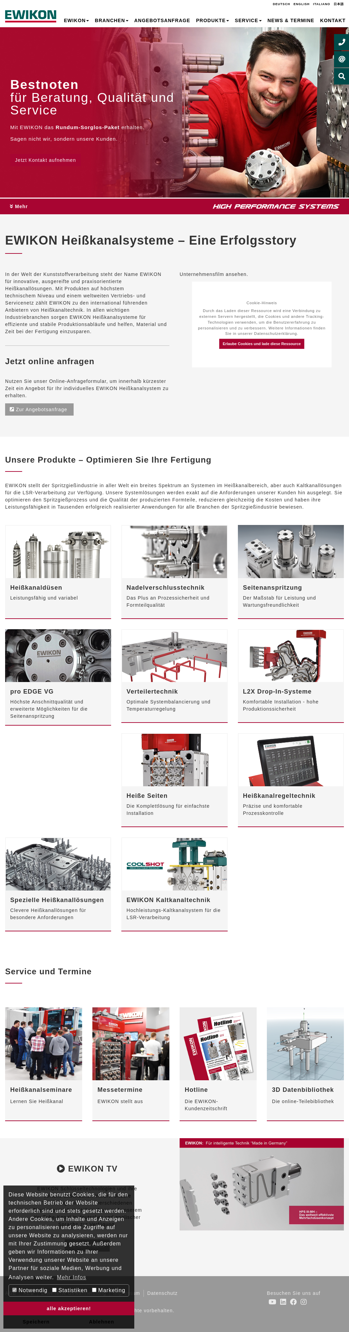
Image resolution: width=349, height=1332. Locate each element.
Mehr (19, 206)
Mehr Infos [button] (71, 1277)
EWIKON (76, 20)
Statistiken (70, 1290)
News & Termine (291, 20)
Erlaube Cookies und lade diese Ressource (262, 344)
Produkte (212, 20)
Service (248, 20)
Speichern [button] (35, 1322)
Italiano (321, 4)
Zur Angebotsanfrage (39, 409)
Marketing (108, 1290)
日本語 (339, 4)
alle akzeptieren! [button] (69, 1308)
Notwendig (30, 1290)
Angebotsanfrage (162, 20)
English (301, 4)
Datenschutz (162, 1293)
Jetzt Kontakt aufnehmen (45, 160)
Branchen (111, 20)
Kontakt (333, 20)
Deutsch (281, 4)
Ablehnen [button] (101, 1322)
